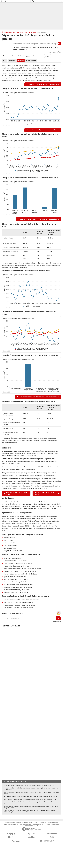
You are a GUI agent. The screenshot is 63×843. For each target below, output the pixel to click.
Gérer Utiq (19, 824)
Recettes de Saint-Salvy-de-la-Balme (15, 493)
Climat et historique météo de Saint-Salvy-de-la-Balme (22, 568)
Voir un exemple (57, 621)
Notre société (25, 822)
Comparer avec (38, 56)
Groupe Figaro (55, 824)
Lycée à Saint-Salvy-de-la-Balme (15, 576)
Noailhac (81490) (9, 537)
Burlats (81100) (8, 540)
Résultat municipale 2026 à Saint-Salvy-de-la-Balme (21, 600)
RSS (33, 824)
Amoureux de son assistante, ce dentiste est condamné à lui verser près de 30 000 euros (30, 799)
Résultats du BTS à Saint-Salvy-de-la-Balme (18, 607)
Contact (36, 822)
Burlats (29, 47)
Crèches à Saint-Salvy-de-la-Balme (16, 579)
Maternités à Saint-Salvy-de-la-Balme (16, 582)
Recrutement (43, 822)
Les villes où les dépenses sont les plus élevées (44, 84)
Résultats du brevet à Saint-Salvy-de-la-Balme (19, 605)
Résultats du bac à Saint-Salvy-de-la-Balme (18, 602)
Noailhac (23, 47)
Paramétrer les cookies (10, 824)
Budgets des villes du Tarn (13, 550)
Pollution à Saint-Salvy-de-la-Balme (16, 592)
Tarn (18, 32)
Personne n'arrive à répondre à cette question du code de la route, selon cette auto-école (30, 796)
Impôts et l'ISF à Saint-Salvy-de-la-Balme (17, 566)
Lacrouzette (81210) (10, 548)
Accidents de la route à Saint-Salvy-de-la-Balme (20, 571)
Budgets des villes (10, 32)
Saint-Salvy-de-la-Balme (28, 32)
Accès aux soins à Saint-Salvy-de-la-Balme (18, 587)
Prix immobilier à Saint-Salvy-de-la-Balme (18, 563)
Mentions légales (46, 824)
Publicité (31, 822)
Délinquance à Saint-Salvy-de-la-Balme (17, 589)
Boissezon (36, 47)
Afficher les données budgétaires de (13, 56)
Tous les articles (27, 824)
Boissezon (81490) (10, 543)
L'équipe (18, 822)
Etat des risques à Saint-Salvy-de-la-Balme (18, 584)
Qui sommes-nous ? (10, 822)
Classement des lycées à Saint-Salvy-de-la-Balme (20, 574)
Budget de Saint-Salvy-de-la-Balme (47, 493)
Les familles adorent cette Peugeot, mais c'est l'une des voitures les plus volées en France (30, 785)
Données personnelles (52, 822)
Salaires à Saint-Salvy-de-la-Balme (15, 561)
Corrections (38, 824)
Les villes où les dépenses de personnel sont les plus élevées (39, 219)
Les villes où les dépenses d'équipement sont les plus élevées (39, 396)
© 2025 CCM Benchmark (31, 825)
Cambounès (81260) (10, 545)
